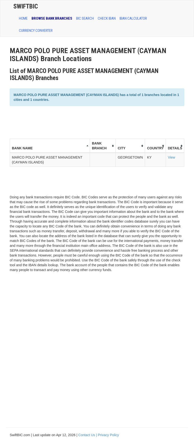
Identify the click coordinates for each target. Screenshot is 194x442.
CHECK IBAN (107, 18)
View (171, 157)
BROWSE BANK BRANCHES (52, 18)
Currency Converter (36, 30)
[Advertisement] (98, 122)
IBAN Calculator (133, 18)
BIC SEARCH (85, 18)
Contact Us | (88, 435)
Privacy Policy (108, 435)
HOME (23, 18)
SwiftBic (25, 6)
